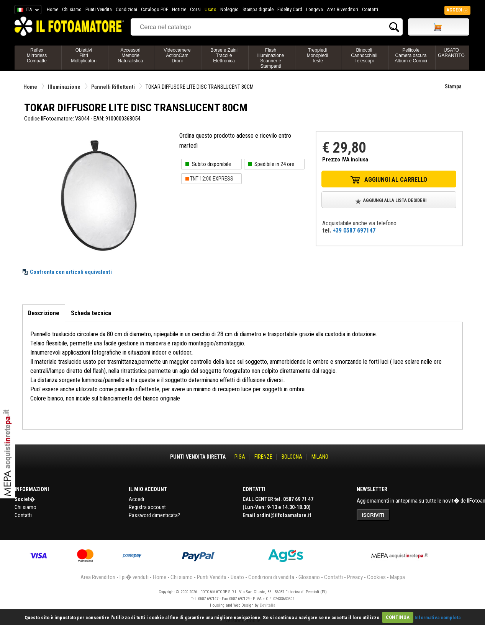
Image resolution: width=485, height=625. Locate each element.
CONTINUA (398, 617)
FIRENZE (263, 457)
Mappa (397, 577)
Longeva (314, 9)
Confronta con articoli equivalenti (71, 272)
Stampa (453, 86)
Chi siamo (72, 9)
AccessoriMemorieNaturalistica (130, 55)
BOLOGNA (292, 457)
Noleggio (229, 9)
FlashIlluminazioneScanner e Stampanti (270, 58)
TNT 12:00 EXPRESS (211, 179)
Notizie (179, 9)
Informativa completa (437, 617)
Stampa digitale (258, 9)
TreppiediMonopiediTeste (317, 55)
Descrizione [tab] (43, 313)
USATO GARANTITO (451, 52)
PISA (239, 457)
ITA (27, 11)
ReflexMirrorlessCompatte (37, 55)
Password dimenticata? (154, 515)
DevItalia (267, 605)
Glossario (309, 577)
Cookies (376, 577)
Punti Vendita (98, 9)
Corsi (195, 9)
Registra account (147, 507)
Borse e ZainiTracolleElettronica (224, 55)
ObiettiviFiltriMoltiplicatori (84, 55)
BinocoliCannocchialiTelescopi (364, 55)
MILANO (319, 457)
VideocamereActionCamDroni (177, 55)
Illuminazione (64, 87)
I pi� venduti (134, 577)
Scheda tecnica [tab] (91, 313)
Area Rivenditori (342, 9)
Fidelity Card (289, 9)
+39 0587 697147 (354, 230)
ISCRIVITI (373, 515)
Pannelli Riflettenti (113, 87)
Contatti (370, 9)
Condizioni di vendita (271, 577)
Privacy (355, 577)
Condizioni (126, 9)
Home (52, 9)
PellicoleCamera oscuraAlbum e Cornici (411, 55)
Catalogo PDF (154, 9)
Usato (210, 9)
